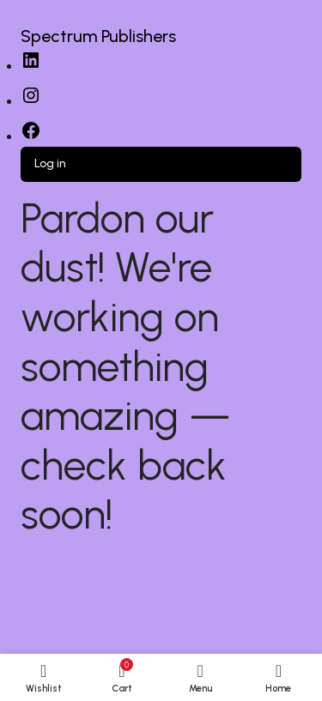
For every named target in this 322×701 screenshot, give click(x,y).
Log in (50, 163)
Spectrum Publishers (98, 36)
